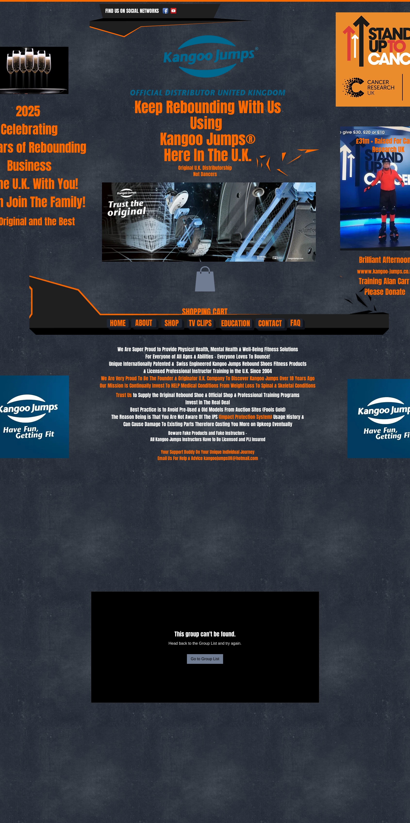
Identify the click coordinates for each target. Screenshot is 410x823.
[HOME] (118, 323)
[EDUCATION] (235, 323)
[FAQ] (295, 323)
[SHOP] (171, 323)
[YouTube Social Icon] (173, 11)
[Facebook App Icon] (165, 11)
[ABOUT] (143, 323)
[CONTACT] (270, 323)
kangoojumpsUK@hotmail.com (231, 458)
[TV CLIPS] (200, 323)
